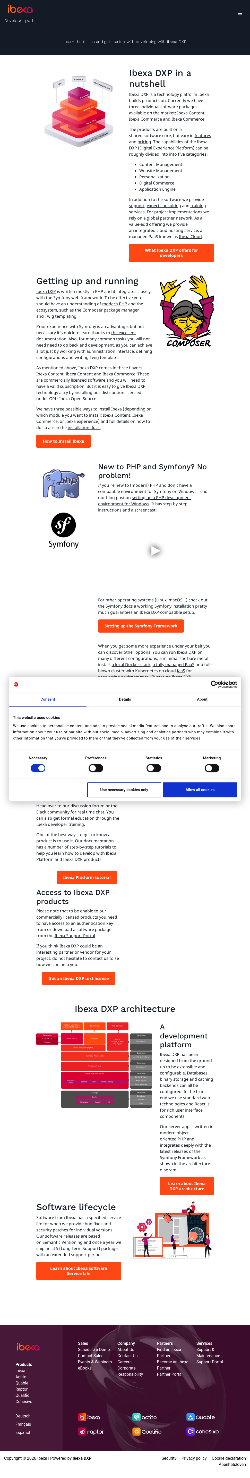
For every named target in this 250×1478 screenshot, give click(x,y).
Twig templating (60, 316)
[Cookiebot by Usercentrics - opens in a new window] (214, 684)
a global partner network (167, 218)
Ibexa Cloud (190, 236)
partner (66, 952)
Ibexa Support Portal (75, 935)
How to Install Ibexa (63, 441)
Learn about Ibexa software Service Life (78, 1270)
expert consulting (164, 205)
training (198, 205)
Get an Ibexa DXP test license (78, 978)
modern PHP (114, 304)
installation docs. (84, 427)
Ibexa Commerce (145, 119)
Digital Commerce (156, 183)
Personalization (154, 177)
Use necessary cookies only (124, 789)
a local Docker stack (131, 664)
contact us (98, 958)
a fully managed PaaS (173, 664)
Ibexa (203, 94)
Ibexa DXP (46, 291)
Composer (92, 310)
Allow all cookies (199, 789)
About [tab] (202, 699)
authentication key (95, 923)
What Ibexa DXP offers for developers (171, 252)
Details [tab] (125, 699)
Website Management (160, 170)
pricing (144, 142)
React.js (202, 1104)
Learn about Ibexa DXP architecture (187, 1186)
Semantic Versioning (62, 1242)
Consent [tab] (47, 699)
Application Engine (157, 189)
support (137, 205)
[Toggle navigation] (240, 15)
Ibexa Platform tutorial (87, 877)
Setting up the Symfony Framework (141, 626)
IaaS (181, 671)
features (203, 135)
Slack (41, 812)
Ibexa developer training (60, 824)
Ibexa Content (190, 113)
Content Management (160, 164)
